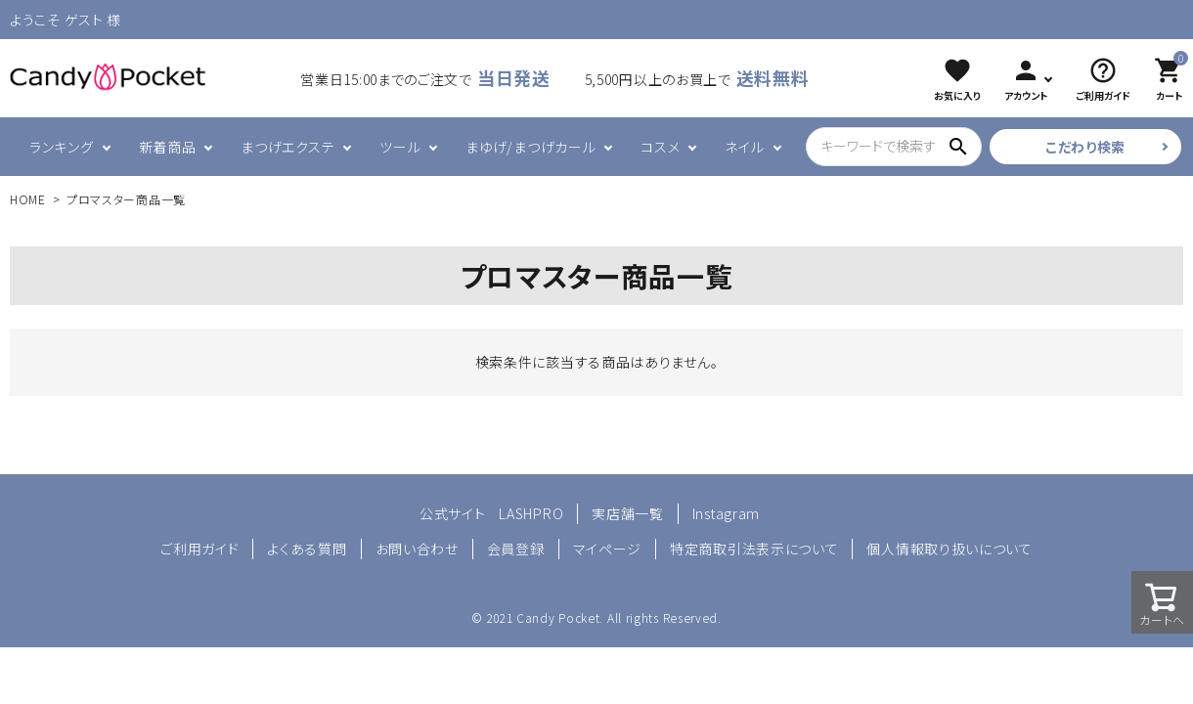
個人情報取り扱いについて (949, 548)
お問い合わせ (417, 548)
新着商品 (168, 146)
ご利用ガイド (199, 548)
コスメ (660, 146)
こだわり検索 (1085, 146)
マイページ (607, 548)
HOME (28, 199)
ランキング (61, 146)
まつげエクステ (287, 146)
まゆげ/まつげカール (530, 146)
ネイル (744, 146)
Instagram (726, 513)
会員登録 (516, 548)
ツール (399, 146)
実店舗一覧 (628, 513)
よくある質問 (306, 548)
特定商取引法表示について (754, 548)
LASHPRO (531, 513)
